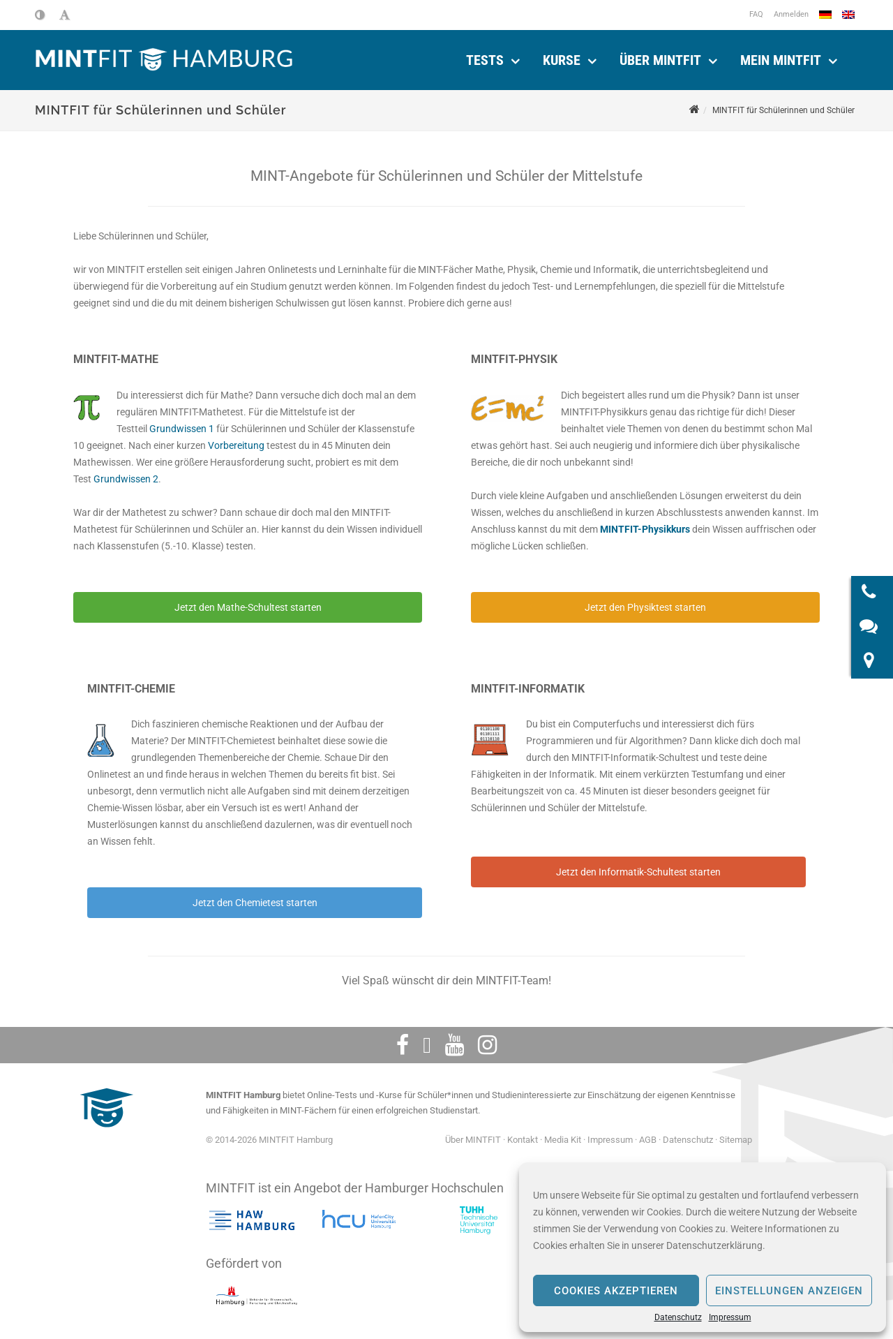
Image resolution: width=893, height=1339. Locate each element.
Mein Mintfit (780, 60)
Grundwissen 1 (181, 428)
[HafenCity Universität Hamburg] (365, 1220)
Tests (485, 60)
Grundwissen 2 (125, 478)
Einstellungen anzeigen (789, 1291)
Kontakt (522, 1139)
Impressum (730, 1317)
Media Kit (562, 1139)
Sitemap (735, 1139)
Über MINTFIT (660, 60)
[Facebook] (402, 1045)
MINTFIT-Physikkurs (645, 529)
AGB (647, 1139)
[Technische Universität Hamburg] (479, 1220)
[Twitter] (427, 1045)
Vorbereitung (236, 445)
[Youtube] (454, 1045)
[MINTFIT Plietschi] (105, 1134)
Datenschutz (678, 1317)
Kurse (561, 60)
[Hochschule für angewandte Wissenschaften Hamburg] (252, 1220)
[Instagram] (487, 1045)
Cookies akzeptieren (616, 1291)
